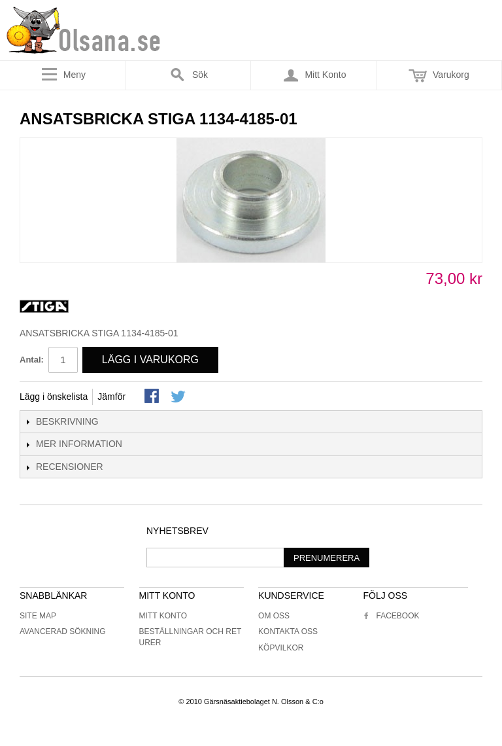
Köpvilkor (280, 647)
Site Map (38, 615)
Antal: (32, 359)
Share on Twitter (179, 397)
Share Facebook (152, 397)
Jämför (111, 396)
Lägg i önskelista (54, 396)
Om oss (274, 615)
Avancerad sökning (63, 631)
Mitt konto (163, 615)
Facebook (391, 615)
